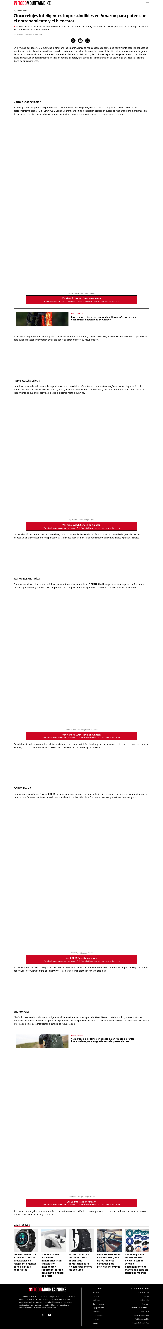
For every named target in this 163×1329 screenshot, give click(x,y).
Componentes (98, 1304)
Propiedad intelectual (140, 1323)
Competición (98, 1315)
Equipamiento (98, 1308)
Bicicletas (96, 1300)
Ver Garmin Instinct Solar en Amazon (81, 298)
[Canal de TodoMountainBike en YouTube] (50, 1315)
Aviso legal (145, 1311)
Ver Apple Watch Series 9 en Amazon (81, 524)
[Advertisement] (81, 359)
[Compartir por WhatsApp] (87, 40)
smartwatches (75, 47)
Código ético (144, 1300)
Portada (96, 1292)
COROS (51, 794)
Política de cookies (142, 1319)
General (96, 1296)
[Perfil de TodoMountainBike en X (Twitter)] (43, 1315)
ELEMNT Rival (96, 584)
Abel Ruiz (20, 34)
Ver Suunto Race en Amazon (81, 1201)
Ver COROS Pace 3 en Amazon (81, 958)
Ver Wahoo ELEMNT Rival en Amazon (81, 734)
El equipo (145, 1296)
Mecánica (96, 1311)
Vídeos (95, 1323)
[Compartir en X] (73, 40)
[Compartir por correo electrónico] (80, 40)
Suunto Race (68, 1017)
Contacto (145, 1304)
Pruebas (96, 1319)
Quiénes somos (143, 1292)
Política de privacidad (140, 1315)
